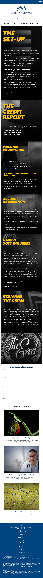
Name (4, 369)
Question (4, 386)
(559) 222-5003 (21, 18)
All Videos (21, 553)
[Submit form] (5, 399)
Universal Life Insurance (21, 512)
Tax (21, 548)
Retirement (21, 542)
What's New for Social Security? (21, 438)
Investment (21, 544)
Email (4, 377)
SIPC (32, 572)
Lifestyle (21, 550)
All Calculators (21, 555)
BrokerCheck (27, 557)
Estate (21, 545)
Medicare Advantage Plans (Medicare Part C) (21, 475)
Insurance (21, 546)
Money (21, 549)
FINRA (29, 572)
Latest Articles (21, 552)
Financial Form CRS (8, 556)
